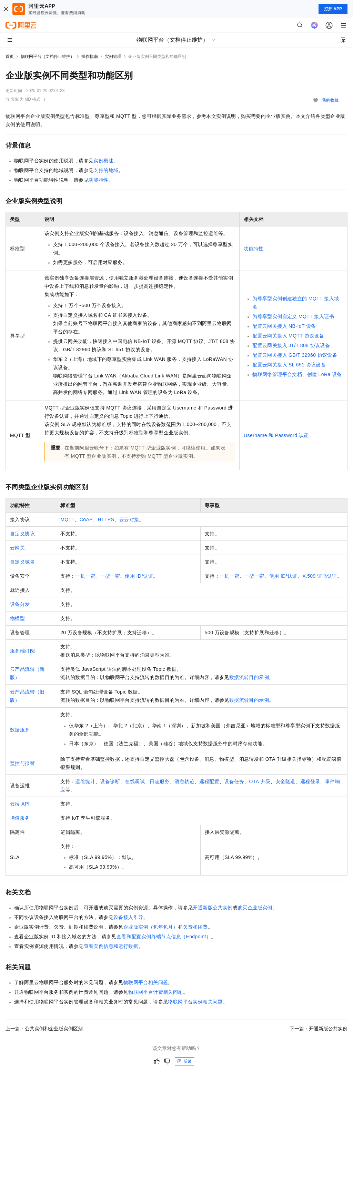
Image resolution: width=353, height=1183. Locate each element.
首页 (10, 56)
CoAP (86, 519)
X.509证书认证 (319, 576)
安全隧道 (285, 781)
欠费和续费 (195, 927)
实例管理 (113, 56)
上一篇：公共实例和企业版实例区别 (44, 1028)
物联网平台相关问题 (145, 982)
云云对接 (129, 519)
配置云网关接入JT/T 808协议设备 (291, 345)
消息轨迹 (184, 781)
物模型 (17, 618)
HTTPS (106, 519)
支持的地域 (105, 170)
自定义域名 (22, 562)
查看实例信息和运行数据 (111, 946)
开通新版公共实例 (212, 907)
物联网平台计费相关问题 (155, 992)
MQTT (67, 519)
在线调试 (135, 781)
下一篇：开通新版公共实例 (318, 1028)
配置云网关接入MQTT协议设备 (288, 335)
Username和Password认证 (276, 435)
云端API (20, 804)
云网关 (17, 547)
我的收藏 (330, 100)
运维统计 (85, 781)
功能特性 (99, 180)
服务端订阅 (22, 651)
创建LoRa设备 (324, 374)
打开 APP (333, 9)
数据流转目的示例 (249, 677)
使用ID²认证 (139, 576)
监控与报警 (22, 763)
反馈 (184, 1061)
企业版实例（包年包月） (150, 927)
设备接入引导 (128, 917)
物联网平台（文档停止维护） (47, 56)
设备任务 (234, 781)
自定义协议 (22, 533)
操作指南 (89, 56)
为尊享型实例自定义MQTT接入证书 (293, 316)
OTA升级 (260, 781)
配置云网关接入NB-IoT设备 (284, 326)
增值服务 (20, 818)
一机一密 (85, 576)
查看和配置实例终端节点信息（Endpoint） (164, 936)
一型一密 (110, 576)
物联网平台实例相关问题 (195, 1001)
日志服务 (160, 781)
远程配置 (209, 781)
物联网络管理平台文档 (277, 374)
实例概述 (103, 160)
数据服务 (20, 729)
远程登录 (310, 781)
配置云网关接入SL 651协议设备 (289, 364)
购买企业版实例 (255, 907)
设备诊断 (110, 781)
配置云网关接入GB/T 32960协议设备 (294, 355)
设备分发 (20, 604)
